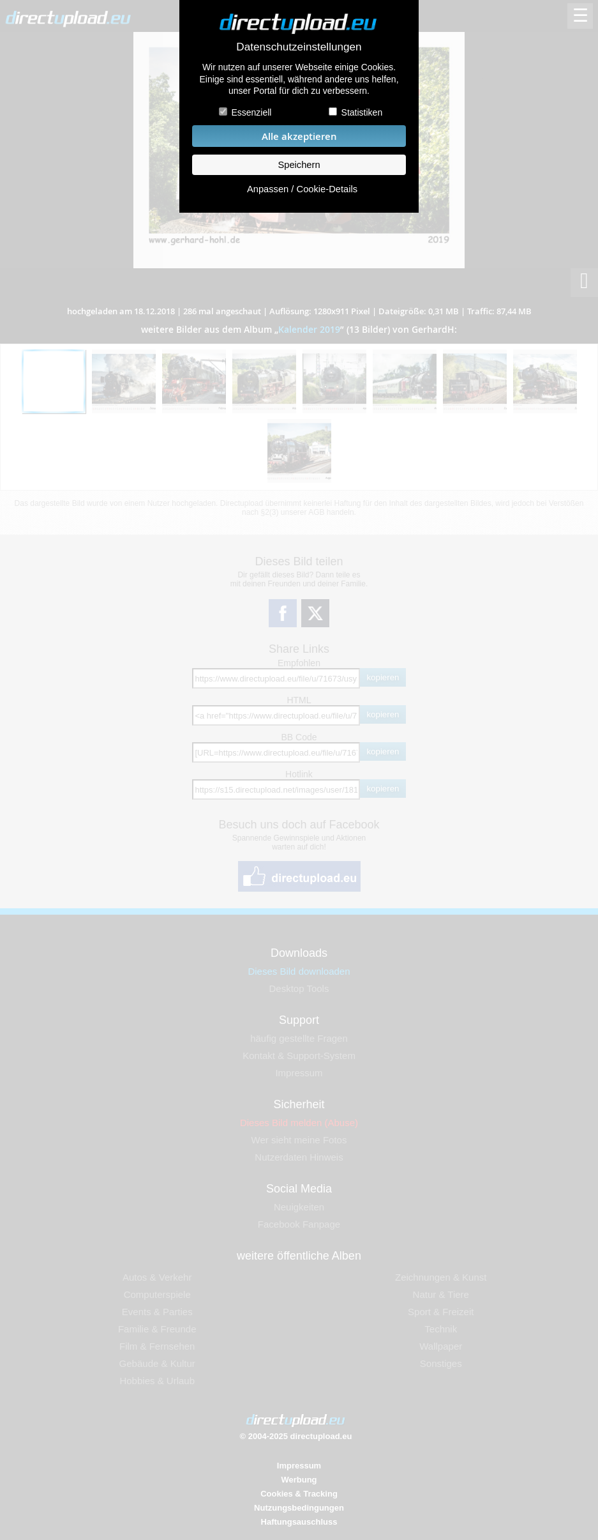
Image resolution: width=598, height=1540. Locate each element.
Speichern (299, 165)
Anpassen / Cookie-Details (302, 189)
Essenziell (251, 112)
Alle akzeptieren (299, 136)
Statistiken (362, 112)
